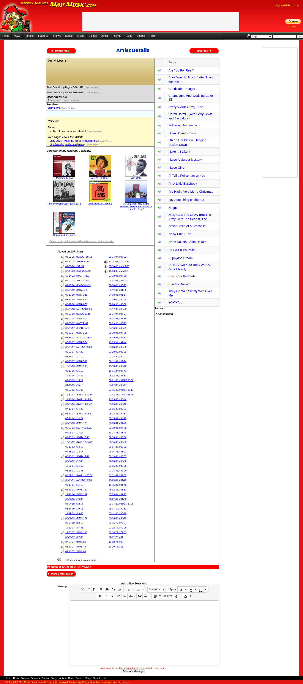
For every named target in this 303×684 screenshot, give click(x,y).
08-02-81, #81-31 (117, 489)
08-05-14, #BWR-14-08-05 (79, 404)
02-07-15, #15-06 (74, 390)
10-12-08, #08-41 (74, 527)
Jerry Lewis (54, 107)
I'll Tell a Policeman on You (186, 175)
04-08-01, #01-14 (117, 295)
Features (43, 35)
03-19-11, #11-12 (74, 485)
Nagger (173, 207)
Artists (80, 35)
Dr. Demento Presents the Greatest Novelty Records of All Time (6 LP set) (136, 206)
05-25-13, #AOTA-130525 (78, 428)
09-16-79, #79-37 (117, 523)
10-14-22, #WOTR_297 (77, 276)
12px (171, 589)
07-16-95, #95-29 (117, 328)
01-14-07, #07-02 (117, 257)
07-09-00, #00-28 (117, 299)
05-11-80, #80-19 (117, 513)
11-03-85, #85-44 (117, 399)
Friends (116, 35)
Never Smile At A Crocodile (186, 226)
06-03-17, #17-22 (74, 352)
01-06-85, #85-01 (117, 409)
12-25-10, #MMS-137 (76, 494)
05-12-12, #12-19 (74, 447)
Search (141, 35)
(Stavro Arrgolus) (92, 93)
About (104, 35)
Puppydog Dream (180, 258)
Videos (92, 35)
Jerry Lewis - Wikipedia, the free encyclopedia (73, 141)
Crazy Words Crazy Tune (185, 107)
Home (5, 35)
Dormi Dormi (177, 114)
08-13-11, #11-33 (74, 470)
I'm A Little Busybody (182, 183)
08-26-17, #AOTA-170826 (78, 337)
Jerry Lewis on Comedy (100, 203)
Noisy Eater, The (179, 234)
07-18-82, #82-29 (117, 470)
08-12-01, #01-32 (117, 290)
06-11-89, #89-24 (117, 361)
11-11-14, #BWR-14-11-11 (79, 399)
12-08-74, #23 (116, 542)
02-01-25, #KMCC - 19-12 (78, 257)
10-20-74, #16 (116, 546)
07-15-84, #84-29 (117, 418)
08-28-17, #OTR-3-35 (76, 333)
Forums (29, 35)
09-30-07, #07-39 (74, 537)
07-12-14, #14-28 (74, 409)
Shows (57, 35)
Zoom (167, 595)
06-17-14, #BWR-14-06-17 (79, 413)
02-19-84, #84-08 (117, 428)
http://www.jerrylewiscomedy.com (67, 144)
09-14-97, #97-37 (117, 314)
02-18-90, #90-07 (117, 356)
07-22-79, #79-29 (117, 527)
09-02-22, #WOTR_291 (77, 280)
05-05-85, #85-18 (117, 404)
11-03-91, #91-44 (117, 342)
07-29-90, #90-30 (117, 352)
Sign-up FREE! (283, 5)
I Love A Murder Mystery (185, 159)
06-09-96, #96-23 (117, 323)
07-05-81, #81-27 (117, 494)
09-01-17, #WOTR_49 (76, 323)
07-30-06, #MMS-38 (119, 266)
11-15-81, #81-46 (117, 485)
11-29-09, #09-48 (74, 513)
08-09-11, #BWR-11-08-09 (79, 475)
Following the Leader (182, 125)
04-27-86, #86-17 (117, 385)
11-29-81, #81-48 (117, 480)
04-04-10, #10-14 (74, 504)
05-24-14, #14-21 (74, 418)
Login (297, 5)
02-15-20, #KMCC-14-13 (78, 285)
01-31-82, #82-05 (117, 475)
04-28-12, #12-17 (74, 451)
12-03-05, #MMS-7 (118, 271)
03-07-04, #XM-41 (118, 280)
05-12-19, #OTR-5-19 (76, 295)
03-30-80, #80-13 (117, 518)
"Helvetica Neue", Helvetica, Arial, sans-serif (157, 589)
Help (152, 35)
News (17, 35)
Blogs (129, 35)
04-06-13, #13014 (74, 432)
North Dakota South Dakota (187, 242)
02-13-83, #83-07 (117, 456)
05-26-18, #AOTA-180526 (78, 309)
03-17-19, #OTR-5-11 (76, 299)
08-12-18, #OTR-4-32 (76, 304)
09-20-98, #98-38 (117, 304)
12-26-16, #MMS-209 (76, 366)
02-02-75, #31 (116, 537)
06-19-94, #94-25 (117, 333)
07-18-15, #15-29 (74, 380)
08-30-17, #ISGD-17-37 (77, 328)
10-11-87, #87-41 (117, 371)
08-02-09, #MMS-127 (76, 518)
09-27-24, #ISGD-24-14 (77, 261)
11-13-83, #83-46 (117, 432)
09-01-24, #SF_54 (74, 266)
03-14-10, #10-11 (74, 508)
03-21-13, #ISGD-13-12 (77, 437)
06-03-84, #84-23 (117, 423)
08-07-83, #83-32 (117, 447)
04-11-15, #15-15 (74, 385)
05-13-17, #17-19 (74, 356)
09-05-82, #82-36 (117, 466)
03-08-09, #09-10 (74, 523)
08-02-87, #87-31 (117, 375)
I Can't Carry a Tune (182, 133)
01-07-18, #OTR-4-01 (76, 318)
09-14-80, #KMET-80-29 (121, 504)
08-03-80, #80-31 (117, 508)
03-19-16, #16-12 (74, 371)
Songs (69, 35)
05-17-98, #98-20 (117, 309)
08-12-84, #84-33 (117, 413)
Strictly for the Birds (181, 276)
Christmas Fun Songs (64, 235)
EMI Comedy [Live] (64, 178)
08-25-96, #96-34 (117, 318)
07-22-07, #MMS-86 (75, 542)
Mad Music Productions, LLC (33, 682)
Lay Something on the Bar (186, 200)
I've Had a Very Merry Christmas (190, 191)
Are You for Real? (100, 178)
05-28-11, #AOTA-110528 (78, 480)
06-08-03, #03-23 (117, 285)
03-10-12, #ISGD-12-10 (77, 456)
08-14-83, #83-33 (117, 442)
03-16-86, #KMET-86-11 (121, 390)
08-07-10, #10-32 (74, 499)
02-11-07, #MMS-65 (75, 551)
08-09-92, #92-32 (117, 337)
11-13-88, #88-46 (117, 366)
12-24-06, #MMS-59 (119, 261)
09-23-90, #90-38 (117, 347)
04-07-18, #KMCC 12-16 (77, 314)
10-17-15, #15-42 (74, 375)
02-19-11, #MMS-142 (76, 489)
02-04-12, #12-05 (74, 461)
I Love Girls (176, 167)
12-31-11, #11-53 (74, 466)
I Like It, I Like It (179, 151)
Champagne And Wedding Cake (190, 95)
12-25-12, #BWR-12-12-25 (79, 442)
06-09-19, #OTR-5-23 (76, 290)
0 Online (292, 26)
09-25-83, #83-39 (117, 437)
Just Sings (136, 177)
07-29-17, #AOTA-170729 (78, 347)
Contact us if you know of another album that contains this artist (81, 241)
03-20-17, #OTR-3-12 (76, 361)
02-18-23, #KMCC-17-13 (78, 271)
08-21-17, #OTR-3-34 (76, 342)
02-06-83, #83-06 (117, 461)
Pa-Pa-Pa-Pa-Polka (182, 250)
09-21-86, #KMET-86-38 (121, 380)
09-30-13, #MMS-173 (76, 423)
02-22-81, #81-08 (117, 499)
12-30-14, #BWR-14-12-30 (79, 394)
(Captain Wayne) (92, 87)
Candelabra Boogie (181, 88)
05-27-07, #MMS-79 (75, 546)
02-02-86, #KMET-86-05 (121, 394)
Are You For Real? (181, 70)
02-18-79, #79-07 (117, 532)
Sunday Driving (178, 284)
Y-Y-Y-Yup (175, 302)
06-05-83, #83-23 (117, 451)
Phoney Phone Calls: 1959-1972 (64, 203)
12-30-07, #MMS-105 (76, 532)
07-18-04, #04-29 (117, 276)
